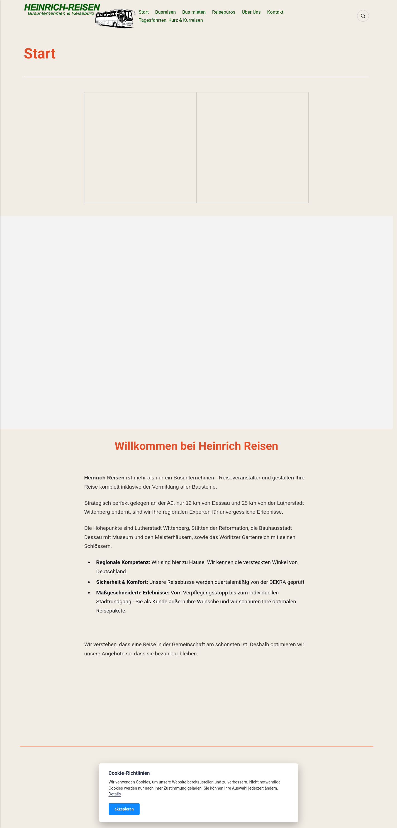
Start (144, 12)
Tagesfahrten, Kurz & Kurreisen (171, 20)
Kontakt (275, 12)
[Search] (363, 16)
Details (115, 794)
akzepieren (124, 809)
